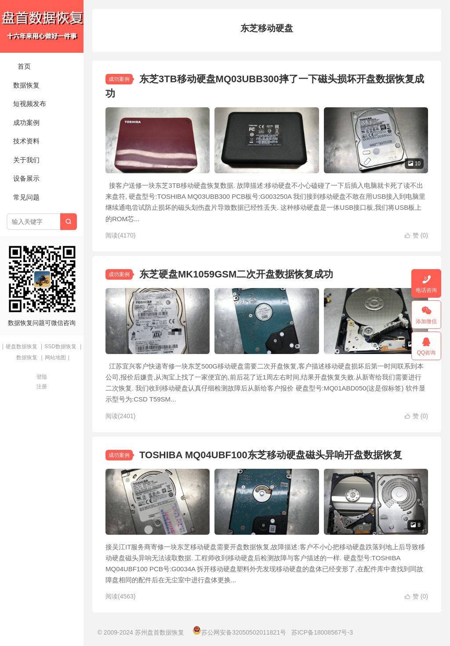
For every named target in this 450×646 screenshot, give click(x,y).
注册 (41, 386)
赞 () (416, 235)
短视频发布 (29, 103)
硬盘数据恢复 (21, 346)
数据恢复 (26, 85)
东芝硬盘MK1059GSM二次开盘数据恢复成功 (236, 274)
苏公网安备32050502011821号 (239, 632)
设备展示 (26, 178)
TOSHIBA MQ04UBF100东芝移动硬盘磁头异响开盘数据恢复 (270, 454)
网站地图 (55, 357)
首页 (24, 66)
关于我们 (26, 160)
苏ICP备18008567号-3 (322, 632)
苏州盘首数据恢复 (41, 26)
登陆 (41, 377)
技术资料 (26, 141)
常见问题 (26, 197)
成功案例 (26, 122)
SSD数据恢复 (60, 346)
